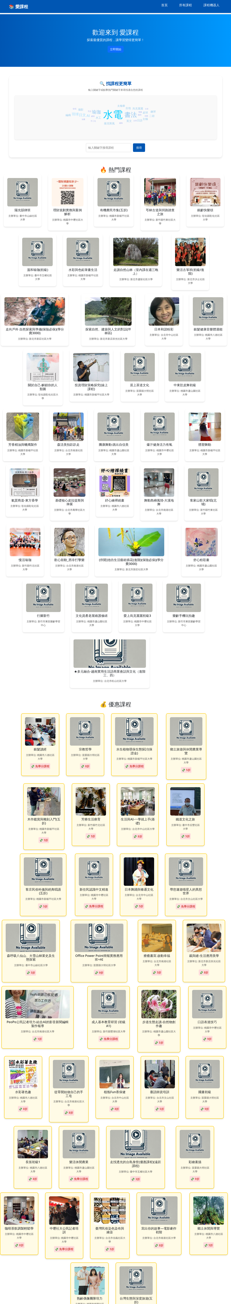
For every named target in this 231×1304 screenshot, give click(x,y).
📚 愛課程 (18, 6)
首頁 (164, 5)
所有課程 (185, 5)
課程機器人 (211, 5)
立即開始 (115, 49)
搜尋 (139, 148)
